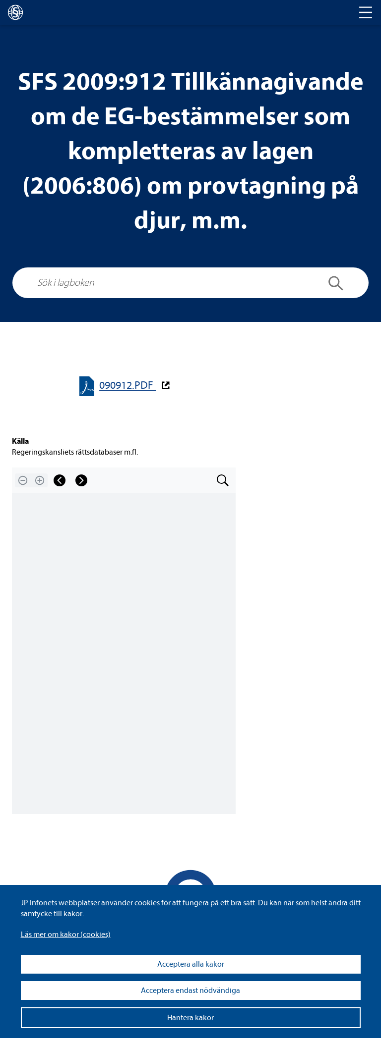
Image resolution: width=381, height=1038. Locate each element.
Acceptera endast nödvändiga (190, 990)
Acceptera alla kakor (190, 964)
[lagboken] (15, 12)
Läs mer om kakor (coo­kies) (66, 934)
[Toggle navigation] (365, 12)
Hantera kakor (190, 1017)
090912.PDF (127, 385)
